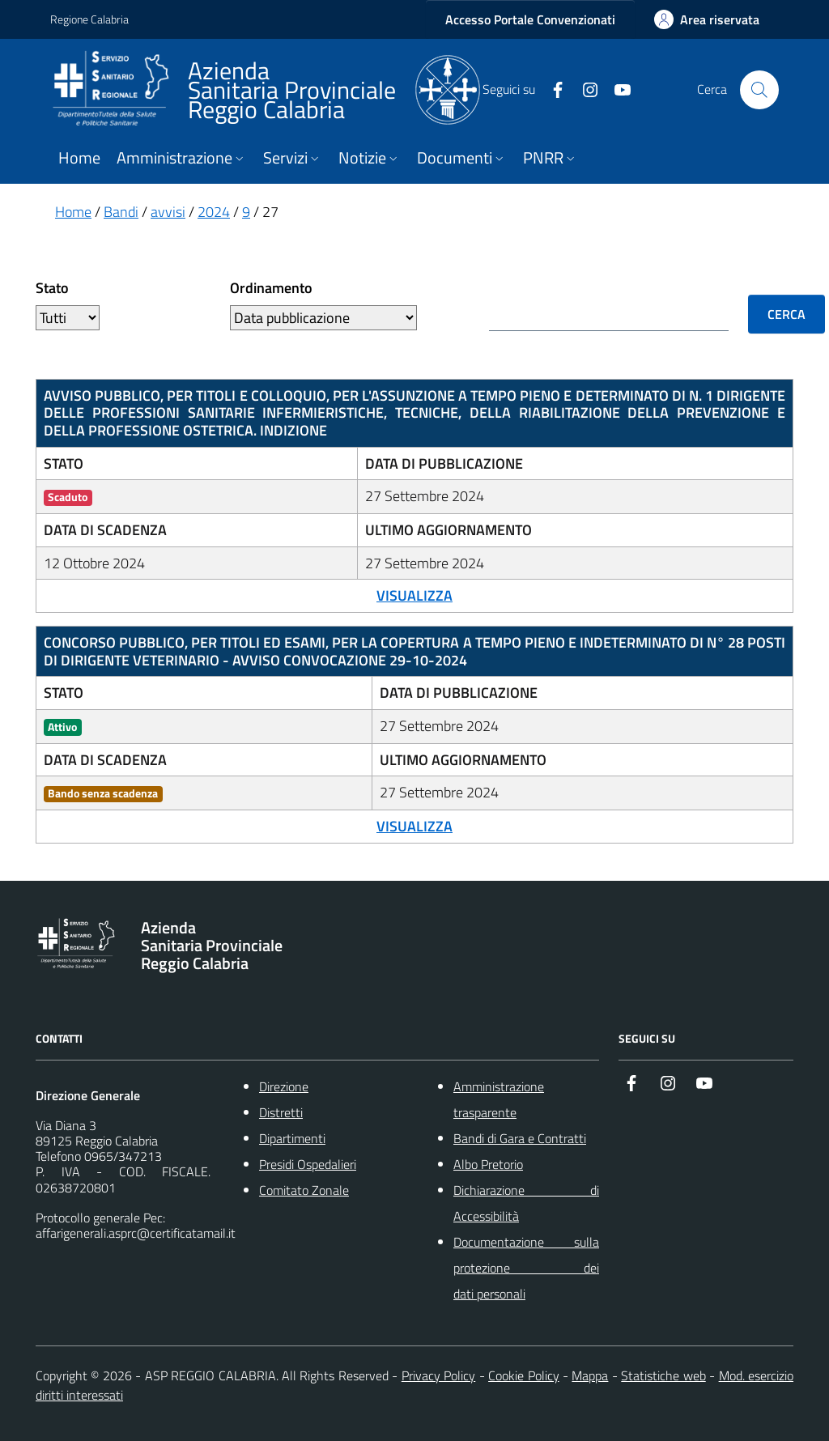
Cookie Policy (523, 1375)
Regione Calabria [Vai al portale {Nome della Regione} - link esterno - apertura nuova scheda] (89, 19)
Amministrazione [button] (182, 158)
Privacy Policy (438, 1375)
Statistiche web (663, 1375)
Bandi (121, 212)
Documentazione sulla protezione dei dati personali (526, 1267)
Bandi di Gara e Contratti (519, 1138)
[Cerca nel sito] (759, 89)
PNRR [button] (550, 158)
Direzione (283, 1086)
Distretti (281, 1112)
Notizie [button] (369, 158)
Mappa (590, 1375)
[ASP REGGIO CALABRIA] (265, 90)
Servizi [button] (292, 158)
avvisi (168, 212)
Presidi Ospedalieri (307, 1164)
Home (79, 158)
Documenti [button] (462, 158)
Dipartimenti (292, 1138)
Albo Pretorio (488, 1164)
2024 (214, 212)
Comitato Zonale (304, 1190)
